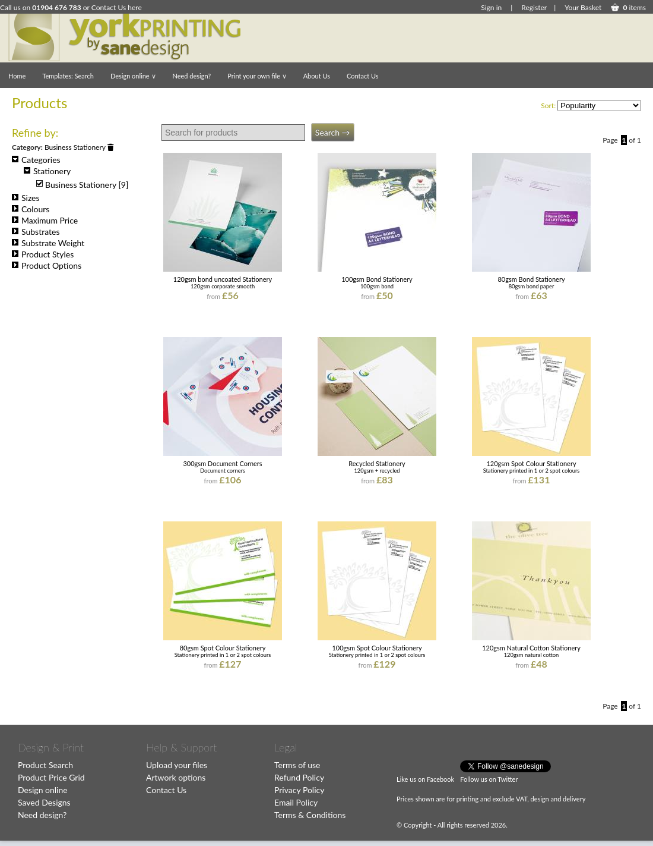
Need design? (192, 76)
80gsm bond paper (531, 286)
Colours (30, 209)
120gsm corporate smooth (223, 286)
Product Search (45, 765)
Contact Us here (116, 7)
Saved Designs (44, 802)
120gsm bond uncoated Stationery (222, 279)
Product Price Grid (51, 777)
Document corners (222, 470)
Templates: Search (68, 76)
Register (534, 7)
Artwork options (175, 777)
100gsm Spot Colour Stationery (376, 648)
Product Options (46, 265)
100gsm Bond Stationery (377, 279)
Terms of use (297, 765)
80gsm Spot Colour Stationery (223, 648)
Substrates (35, 232)
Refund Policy (299, 777)
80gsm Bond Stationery (531, 279)
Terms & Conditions (309, 815)
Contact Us (363, 76)
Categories (36, 160)
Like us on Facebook (425, 779)
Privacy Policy (299, 790)
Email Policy (296, 802)
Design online (133, 76)
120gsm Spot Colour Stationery (531, 463)
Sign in (491, 7)
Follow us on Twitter (489, 779)
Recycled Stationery (376, 463)
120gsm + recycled (377, 470)
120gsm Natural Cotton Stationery (531, 648)
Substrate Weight (48, 243)
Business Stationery (79, 147)
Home (17, 76)
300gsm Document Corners (222, 463)
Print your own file (256, 76)
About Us (316, 76)
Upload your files (176, 765)
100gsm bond (377, 286)
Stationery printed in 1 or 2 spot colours (531, 470)
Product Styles (43, 254)
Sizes (26, 198)
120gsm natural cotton (531, 655)
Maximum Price (45, 220)
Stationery (47, 171)
